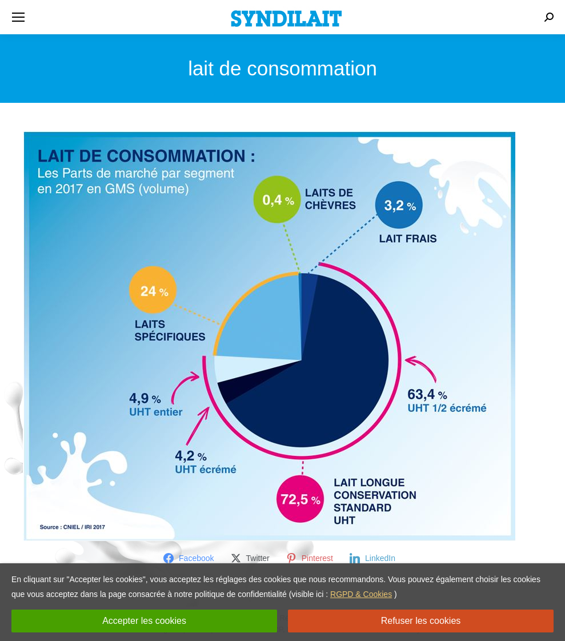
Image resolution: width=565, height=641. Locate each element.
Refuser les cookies (421, 621)
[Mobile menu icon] (18, 17)
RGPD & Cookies (361, 594)
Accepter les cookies (144, 621)
